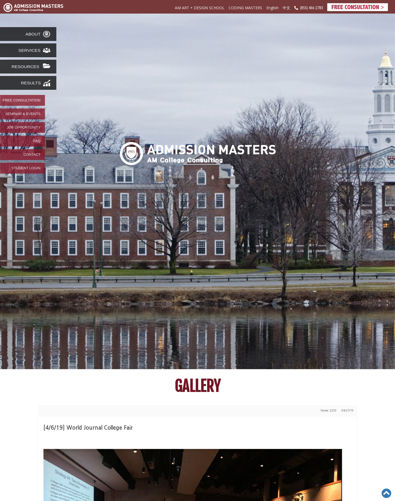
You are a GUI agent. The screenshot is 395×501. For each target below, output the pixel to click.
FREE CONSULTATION (21, 100)
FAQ (36, 141)
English (272, 7)
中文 (286, 8)
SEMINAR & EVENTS (22, 114)
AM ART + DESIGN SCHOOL (200, 7)
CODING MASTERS (245, 7)
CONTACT (31, 155)
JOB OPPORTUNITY (23, 127)
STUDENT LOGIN (25, 168)
